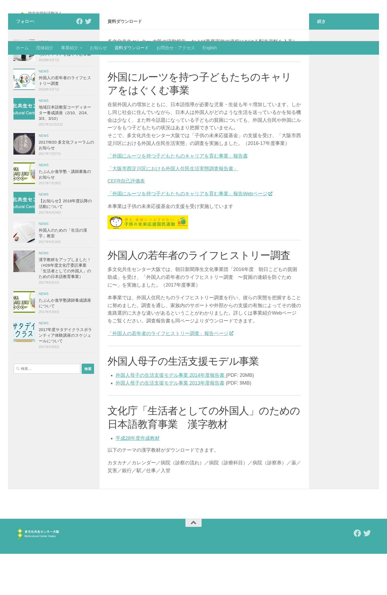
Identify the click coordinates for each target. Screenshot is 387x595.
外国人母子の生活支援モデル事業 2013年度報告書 (170, 424)
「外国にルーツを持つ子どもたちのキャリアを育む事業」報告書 (178, 197)
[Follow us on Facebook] (79, 62)
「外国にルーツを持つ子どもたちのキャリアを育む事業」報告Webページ (190, 235)
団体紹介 (44, 48)
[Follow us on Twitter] (88, 62)
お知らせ (98, 48)
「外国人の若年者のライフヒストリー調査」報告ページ (170, 374)
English (210, 48)
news (44, 83)
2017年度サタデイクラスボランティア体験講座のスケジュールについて (65, 376)
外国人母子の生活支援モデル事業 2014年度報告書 (171, 416)
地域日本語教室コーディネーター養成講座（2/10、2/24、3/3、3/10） (65, 154)
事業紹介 (69, 48)
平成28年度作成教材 (138, 479)
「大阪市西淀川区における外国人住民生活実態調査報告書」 (173, 210)
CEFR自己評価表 (126, 222)
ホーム (22, 48)
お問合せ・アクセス (175, 48)
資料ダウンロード (131, 48)
